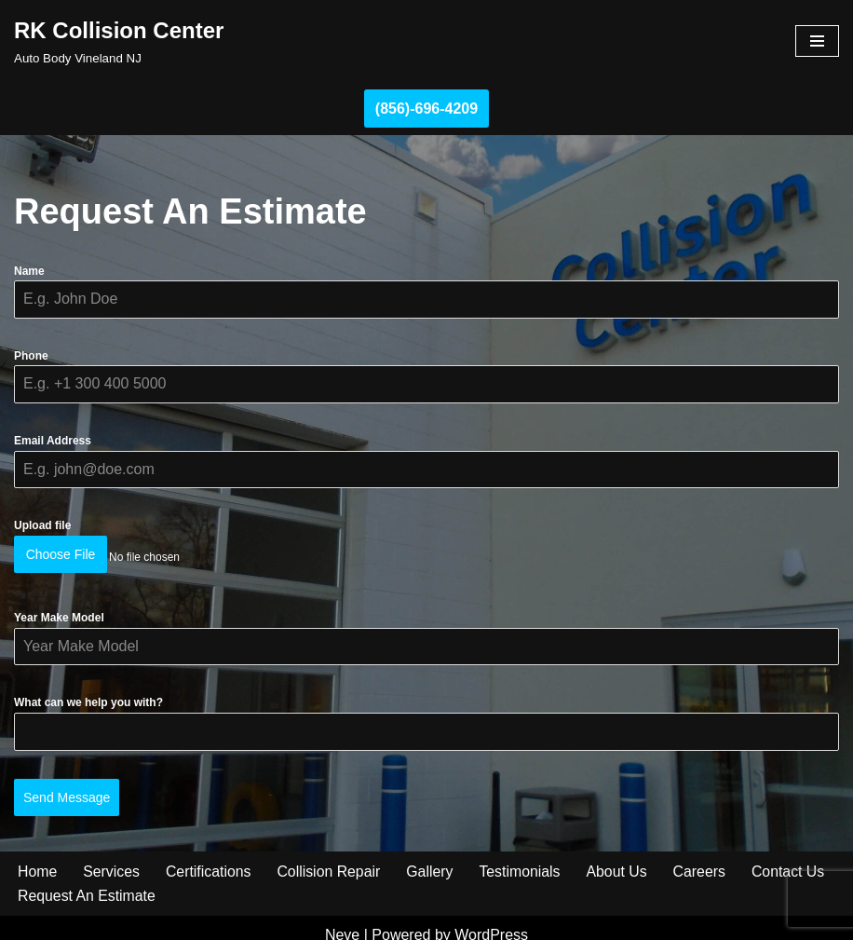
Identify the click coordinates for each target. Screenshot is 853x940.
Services (112, 857)
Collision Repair (331, 857)
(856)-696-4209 (426, 108)
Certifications (209, 857)
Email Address (52, 440)
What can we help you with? (88, 695)
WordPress (491, 920)
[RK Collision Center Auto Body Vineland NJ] (118, 41)
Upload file (42, 525)
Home (38, 857)
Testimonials (523, 857)
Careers (704, 857)
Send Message (66, 790)
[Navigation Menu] (817, 41)
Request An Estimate (87, 882)
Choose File (61, 554)
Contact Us (794, 857)
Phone (31, 355)
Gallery (433, 857)
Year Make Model (59, 610)
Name (29, 271)
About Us (621, 857)
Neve (342, 920)
